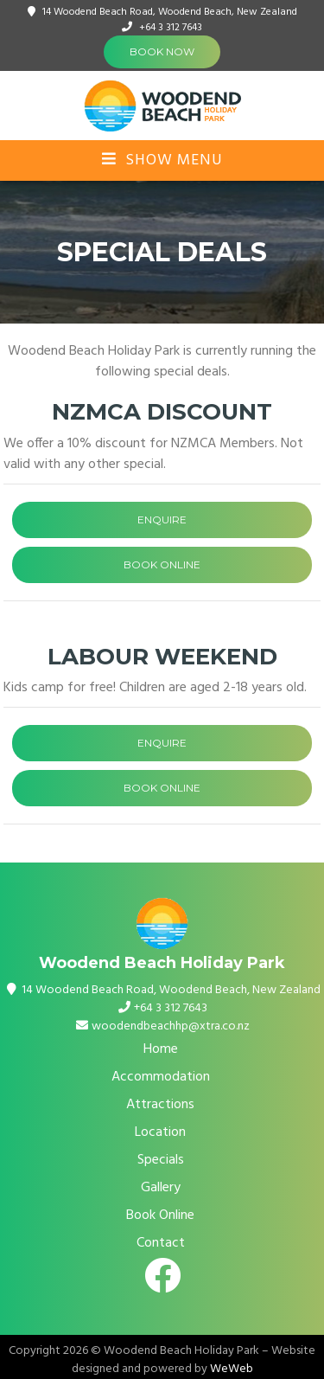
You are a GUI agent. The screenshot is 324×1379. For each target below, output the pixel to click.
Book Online (160, 1215)
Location (160, 1132)
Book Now (162, 51)
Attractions (160, 1105)
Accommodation (160, 1077)
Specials (160, 1160)
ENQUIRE (162, 519)
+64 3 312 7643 (170, 27)
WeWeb (231, 1369)
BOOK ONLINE (162, 564)
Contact (161, 1243)
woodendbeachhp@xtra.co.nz (171, 1026)
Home (160, 1049)
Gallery (161, 1188)
